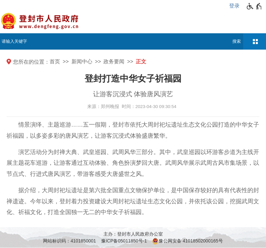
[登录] (236, 6)
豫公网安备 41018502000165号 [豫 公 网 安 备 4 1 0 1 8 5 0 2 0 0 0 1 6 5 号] (187, 241)
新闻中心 (81, 61)
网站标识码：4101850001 (69, 240)
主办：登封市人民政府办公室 (133, 234)
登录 (234, 5)
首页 (55, 61)
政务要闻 (113, 61)
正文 (141, 61)
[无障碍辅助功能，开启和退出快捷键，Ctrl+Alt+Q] (254, 6)
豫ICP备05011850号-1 (124, 240)
